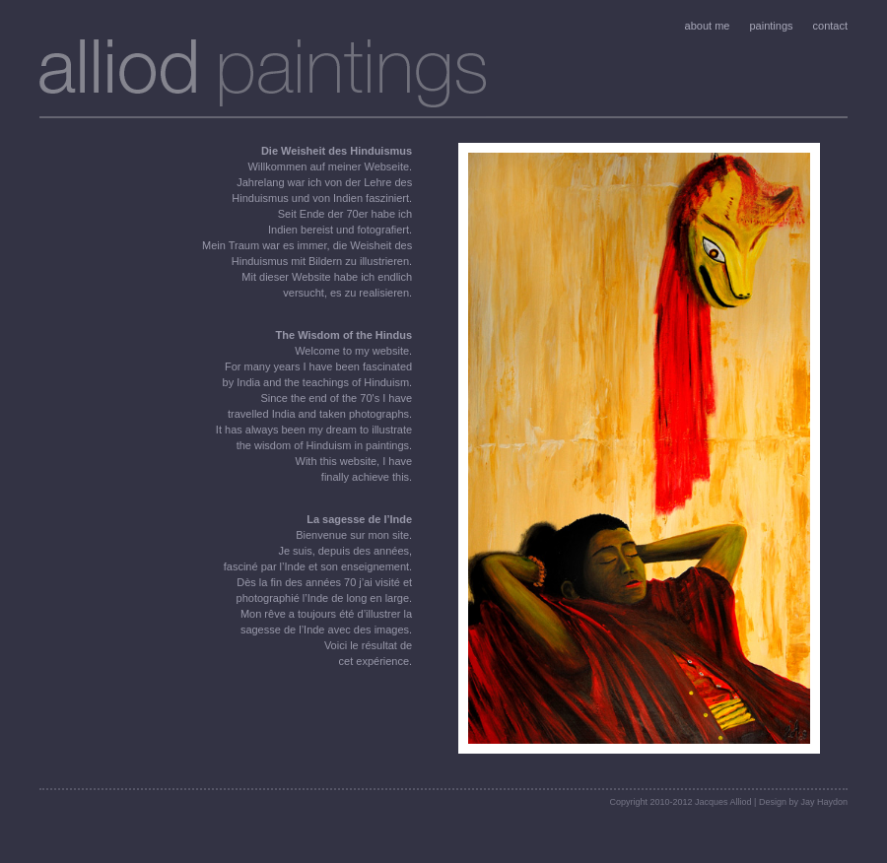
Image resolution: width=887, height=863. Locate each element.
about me (707, 26)
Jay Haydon (824, 802)
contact (830, 26)
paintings (770, 26)
